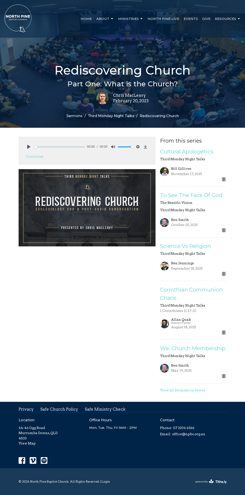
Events (191, 19)
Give (206, 19)
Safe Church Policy (59, 409)
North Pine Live (163, 19)
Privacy (26, 409)
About (105, 19)
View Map (27, 443)
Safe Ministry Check (105, 409)
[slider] (60, 147)
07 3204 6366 (183, 428)
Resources (228, 19)
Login (105, 481)
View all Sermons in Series (182, 390)
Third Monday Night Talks (111, 116)
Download (34, 156)
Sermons (74, 116)
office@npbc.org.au (188, 434)
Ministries (130, 19)
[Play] (28, 146)
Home (86, 19)
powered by (211, 482)
